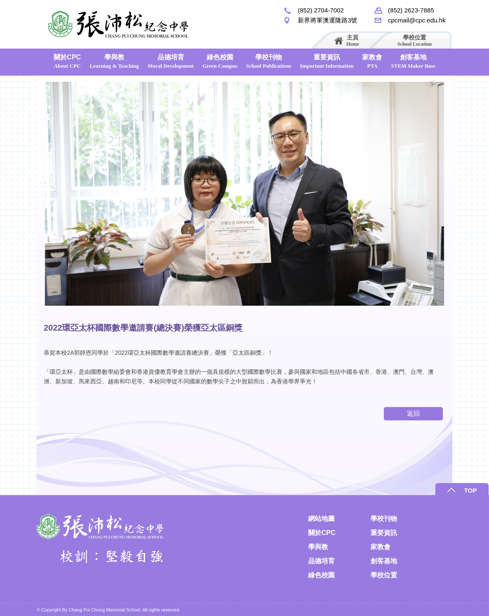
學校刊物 (268, 61)
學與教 (114, 61)
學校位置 (415, 40)
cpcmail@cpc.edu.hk (417, 20)
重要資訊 (327, 61)
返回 (413, 413)
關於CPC (67, 61)
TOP (470, 490)
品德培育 (171, 61)
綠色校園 (220, 61)
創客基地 (413, 61)
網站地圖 (321, 518)
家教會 (372, 61)
